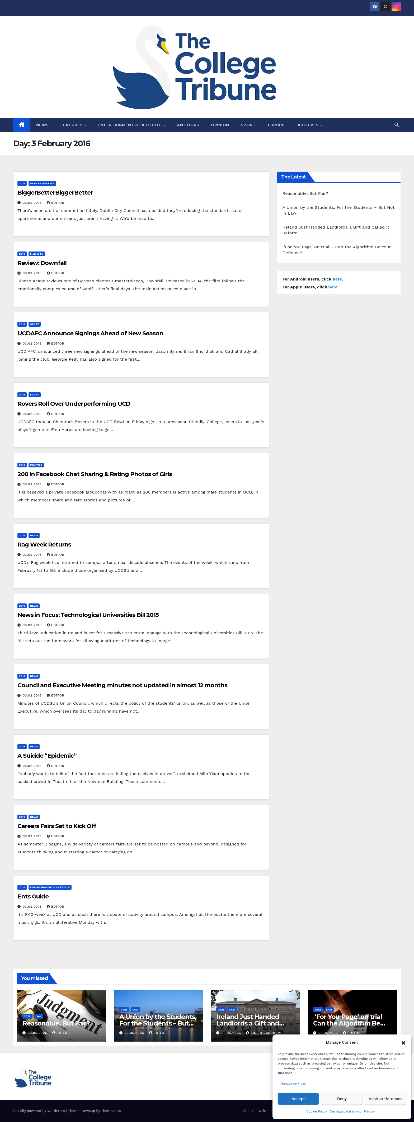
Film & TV (36, 253)
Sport (248, 125)
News (42, 125)
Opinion (220, 125)
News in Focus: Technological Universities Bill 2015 (88, 614)
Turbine (276, 125)
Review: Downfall (42, 263)
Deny (342, 1098)
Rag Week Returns (44, 544)
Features (72, 125)
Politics (36, 464)
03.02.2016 (33, 203)
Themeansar (111, 1111)
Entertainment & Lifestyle (130, 125)
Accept (298, 1098)
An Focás (188, 125)
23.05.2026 (38, 1033)
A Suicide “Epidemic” (47, 755)
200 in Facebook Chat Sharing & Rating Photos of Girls (94, 474)
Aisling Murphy (263, 1033)
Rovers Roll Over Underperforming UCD (73, 403)
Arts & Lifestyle (42, 183)
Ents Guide (33, 896)
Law (38, 1016)
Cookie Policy (317, 1111)
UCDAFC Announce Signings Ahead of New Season (90, 333)
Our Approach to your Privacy (352, 1111)
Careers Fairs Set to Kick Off (56, 826)
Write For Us (268, 1111)
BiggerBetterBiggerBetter (55, 192)
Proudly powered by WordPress (39, 1111)
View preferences (385, 1098)
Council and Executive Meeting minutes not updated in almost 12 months (122, 685)
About (248, 1111)
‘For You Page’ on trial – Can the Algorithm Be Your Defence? (350, 1023)
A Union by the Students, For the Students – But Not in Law (157, 1023)
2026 (27, 1016)
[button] (403, 1042)
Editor (55, 203)
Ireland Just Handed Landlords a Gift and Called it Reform (247, 1023)
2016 (22, 183)
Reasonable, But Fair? (305, 193)
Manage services (293, 1083)
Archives (309, 125)
